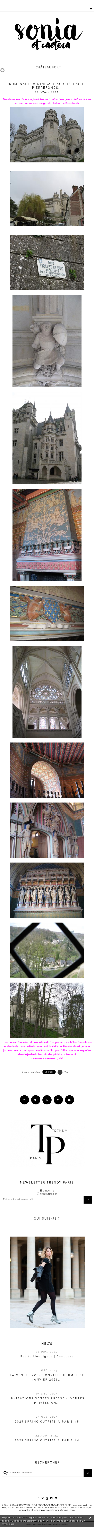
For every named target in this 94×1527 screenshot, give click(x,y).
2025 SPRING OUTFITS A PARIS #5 (47, 1421)
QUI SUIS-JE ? (47, 1218)
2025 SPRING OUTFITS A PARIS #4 (47, 1440)
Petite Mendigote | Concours (47, 1356)
